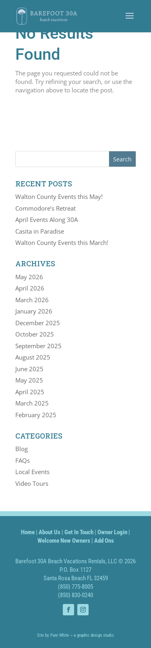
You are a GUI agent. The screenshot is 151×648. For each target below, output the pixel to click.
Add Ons (104, 540)
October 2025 (34, 334)
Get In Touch (78, 532)
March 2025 (32, 403)
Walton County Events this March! (61, 242)
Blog (21, 449)
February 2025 (35, 415)
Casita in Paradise (39, 231)
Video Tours (31, 483)
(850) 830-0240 (75, 595)
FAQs (22, 460)
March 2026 (32, 300)
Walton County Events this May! (59, 196)
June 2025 (29, 369)
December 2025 (37, 323)
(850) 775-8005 (75, 586)
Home (28, 532)
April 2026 (29, 288)
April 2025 (29, 392)
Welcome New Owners (63, 540)
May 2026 (29, 277)
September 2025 (38, 346)
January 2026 (33, 311)
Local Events (32, 472)
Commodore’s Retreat (45, 208)
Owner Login (112, 532)
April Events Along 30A (46, 219)
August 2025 (32, 357)
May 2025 (29, 380)
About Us (49, 532)
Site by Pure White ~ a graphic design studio (75, 635)
